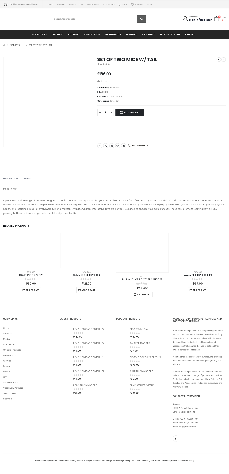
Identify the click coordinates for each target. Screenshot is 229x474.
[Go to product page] (31, 250)
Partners (61, 4)
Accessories (39, 34)
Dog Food (57, 34)
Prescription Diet (170, 34)
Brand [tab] (27, 178)
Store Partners (10, 382)
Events (72, 4)
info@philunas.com (187, 426)
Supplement (148, 34)
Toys (112, 101)
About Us (7, 333)
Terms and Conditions (160, 460)
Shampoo (131, 34)
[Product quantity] (105, 112)
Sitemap (7, 398)
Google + (117, 145)
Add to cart (132, 112)
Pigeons (190, 34)
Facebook (99, 145)
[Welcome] (197, 19)
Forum (6, 366)
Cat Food (73, 34)
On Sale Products (12, 350)
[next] (223, 59)
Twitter (105, 145)
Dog (33, 272)
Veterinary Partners (13, 388)
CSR (81, 4)
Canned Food (92, 34)
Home (6, 328)
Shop (122, 4)
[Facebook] (176, 438)
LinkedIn (111, 145)
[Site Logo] (16, 19)
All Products (9, 344)
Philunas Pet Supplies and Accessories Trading (55, 460)
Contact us (109, 4)
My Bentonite (113, 34)
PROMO (150, 4)
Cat (117, 101)
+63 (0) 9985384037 (189, 419)
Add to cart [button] (32, 290)
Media (50, 4)
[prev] (219, 59)
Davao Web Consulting (140, 460)
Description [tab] (10, 178)
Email (123, 145)
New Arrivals (9, 355)
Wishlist (137, 4)
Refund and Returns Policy (182, 460)
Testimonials (93, 4)
